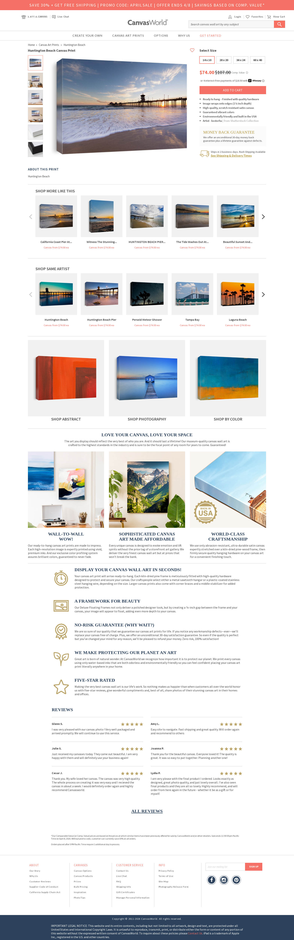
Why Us (184, 35)
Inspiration (80, 892)
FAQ (118, 881)
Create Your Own (87, 35)
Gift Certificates (125, 892)
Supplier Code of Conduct (43, 887)
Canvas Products (83, 876)
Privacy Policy (166, 871)
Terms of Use (166, 876)
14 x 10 (207, 60)
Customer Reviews (40, 881)
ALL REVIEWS (147, 811)
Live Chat (60, 16)
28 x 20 (224, 60)
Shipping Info (123, 887)
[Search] (237, 24)
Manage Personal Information (133, 897)
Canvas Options (83, 871)
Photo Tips (80, 897)
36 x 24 (240, 60)
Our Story (34, 871)
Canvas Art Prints (128, 35)
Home (31, 45)
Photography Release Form (174, 887)
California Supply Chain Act (44, 892)
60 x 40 (257, 60)
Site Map (163, 881)
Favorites (257, 16)
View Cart (276, 16)
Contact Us (122, 871)
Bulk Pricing (81, 887)
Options (161, 35)
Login (234, 16)
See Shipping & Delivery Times (231, 156)
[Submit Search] (279, 24)
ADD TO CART (233, 90)
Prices (77, 881)
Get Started (210, 35)
